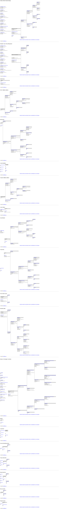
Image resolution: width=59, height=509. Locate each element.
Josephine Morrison (21, 139)
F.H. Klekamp (35, 283)
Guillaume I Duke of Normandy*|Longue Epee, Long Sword (49, 360)
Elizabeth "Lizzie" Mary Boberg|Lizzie (15, 31)
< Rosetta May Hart (1, 434)
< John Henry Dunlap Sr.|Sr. (2, 19)
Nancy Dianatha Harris (25, 339)
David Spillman (11, 91)
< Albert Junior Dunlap (2, 29)
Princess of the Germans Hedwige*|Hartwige (47, 382)
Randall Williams (1, 462)
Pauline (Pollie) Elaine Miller (13, 342)
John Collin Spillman (6, 95)
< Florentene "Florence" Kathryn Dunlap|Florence (4, 65)
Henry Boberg (28, 45)
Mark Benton (34, 233)
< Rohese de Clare (1, 396)
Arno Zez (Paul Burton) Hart (5, 504)
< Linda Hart (1, 503)
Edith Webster (13, 35)
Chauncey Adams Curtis (25, 345)
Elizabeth (27, 148)
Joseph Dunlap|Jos (35, 257)
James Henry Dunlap (21, 130)
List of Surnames (37, 39)
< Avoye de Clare (1, 372)
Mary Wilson (34, 237)
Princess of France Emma (36, 379)
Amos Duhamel (18, 188)
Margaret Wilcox (24, 190)
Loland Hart (4, 490)
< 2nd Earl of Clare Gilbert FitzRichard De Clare (4, 382)
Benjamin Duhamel (23, 98)
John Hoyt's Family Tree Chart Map (24, 39)
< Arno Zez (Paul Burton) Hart (2, 430)
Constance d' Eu (19, 410)
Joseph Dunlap (34, 5)
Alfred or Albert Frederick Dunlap (3, 82)
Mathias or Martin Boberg (30, 276)
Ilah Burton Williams (4, 463)
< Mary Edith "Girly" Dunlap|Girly (3, 6)
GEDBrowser (4, 87)
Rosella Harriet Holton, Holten (7, 112)
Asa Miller (18, 336)
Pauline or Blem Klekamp (22, 154)
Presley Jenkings (34, 22)
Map (29, 39)
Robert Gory (38, 14)
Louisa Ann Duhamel (11, 104)
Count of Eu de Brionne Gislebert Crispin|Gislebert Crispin (22, 385)
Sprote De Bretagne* (46, 367)
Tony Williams (1, 464)
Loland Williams (1, 460)
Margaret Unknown (38, 18)
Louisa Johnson (17, 107)
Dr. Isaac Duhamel (34, 219)
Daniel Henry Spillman (12, 321)
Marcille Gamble (2, 299)
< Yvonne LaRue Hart (2, 432)
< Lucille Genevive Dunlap (2, 32)
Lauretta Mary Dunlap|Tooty (5, 141)
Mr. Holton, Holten (11, 198)
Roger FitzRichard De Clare (2, 391)
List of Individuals (32, 39)
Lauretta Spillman (8, 450)
